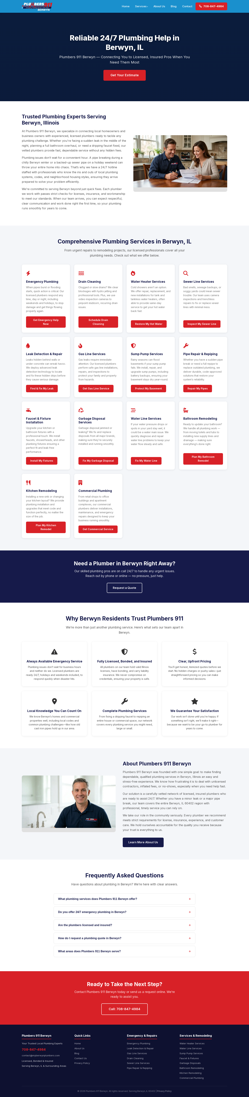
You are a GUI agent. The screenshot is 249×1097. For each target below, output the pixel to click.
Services (140, 6)
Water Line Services (191, 1048)
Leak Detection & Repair (140, 1048)
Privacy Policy (82, 1063)
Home (125, 6)
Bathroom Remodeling (192, 1068)
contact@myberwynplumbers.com (41, 1055)
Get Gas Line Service (96, 388)
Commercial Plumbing (192, 1077)
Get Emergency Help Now (46, 321)
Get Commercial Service (98, 529)
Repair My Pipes (198, 388)
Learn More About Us (143, 842)
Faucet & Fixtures (189, 1058)
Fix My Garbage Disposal (98, 460)
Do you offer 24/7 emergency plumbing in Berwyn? (92, 912)
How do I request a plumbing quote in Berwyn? (89, 938)
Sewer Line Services (138, 1063)
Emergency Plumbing (138, 1043)
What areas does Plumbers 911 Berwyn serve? (89, 951)
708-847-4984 (211, 6)
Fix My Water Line (146, 460)
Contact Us (80, 1058)
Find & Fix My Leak (41, 388)
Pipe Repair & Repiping (139, 1068)
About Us (159, 6)
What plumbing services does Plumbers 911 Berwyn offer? (97, 898)
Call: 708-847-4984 (124, 1009)
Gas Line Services (137, 1053)
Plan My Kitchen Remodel (46, 527)
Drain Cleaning (135, 1058)
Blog (174, 6)
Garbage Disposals (190, 1063)
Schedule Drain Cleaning (98, 321)
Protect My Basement (148, 388)
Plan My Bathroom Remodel (203, 458)
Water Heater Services (192, 1043)
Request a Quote (124, 588)
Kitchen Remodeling (191, 1073)
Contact (187, 6)
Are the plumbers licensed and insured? (85, 925)
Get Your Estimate (125, 75)
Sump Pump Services (191, 1053)
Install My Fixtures (41, 460)
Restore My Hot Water (148, 323)
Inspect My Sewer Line (202, 323)
